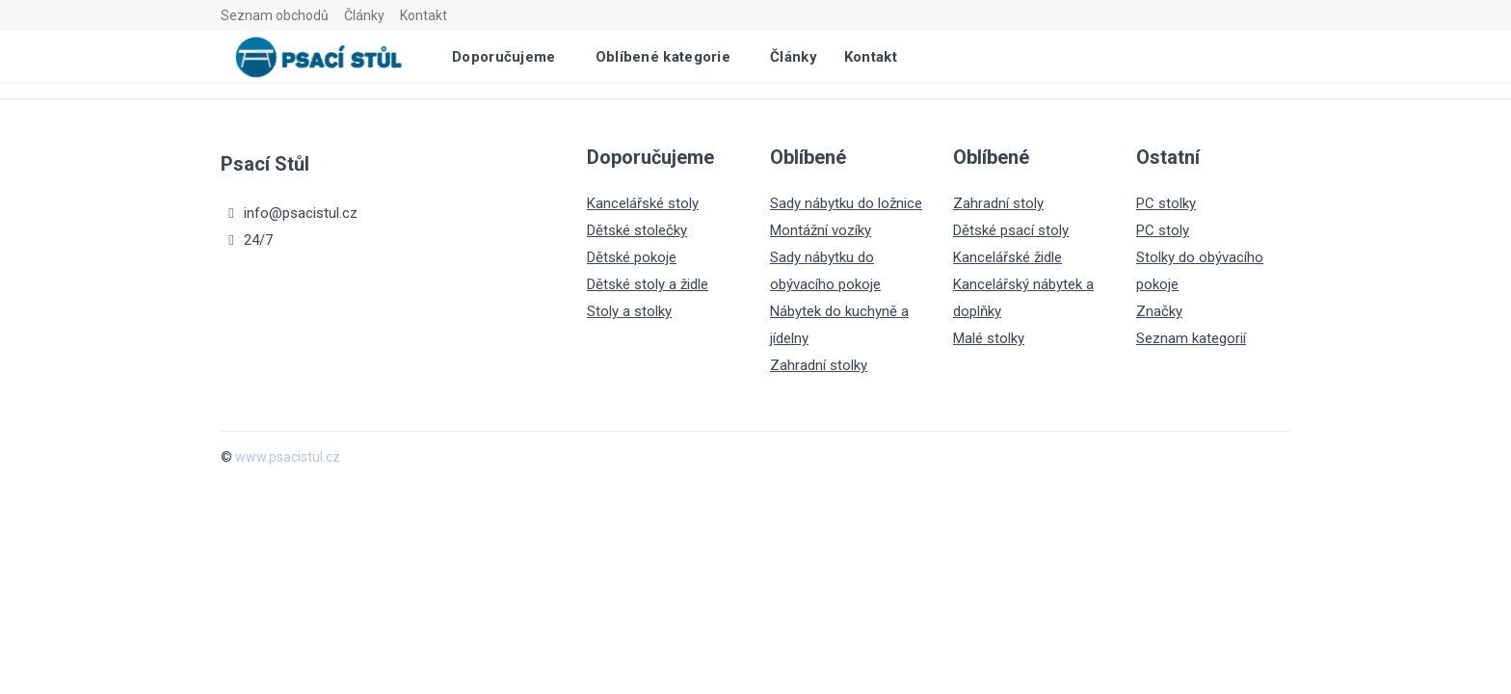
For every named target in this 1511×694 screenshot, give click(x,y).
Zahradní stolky (818, 365)
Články (364, 15)
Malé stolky (988, 338)
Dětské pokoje (631, 257)
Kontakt (423, 15)
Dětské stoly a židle (647, 284)
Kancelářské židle (1007, 257)
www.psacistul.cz (287, 457)
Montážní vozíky (820, 230)
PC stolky (1166, 203)
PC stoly (1162, 230)
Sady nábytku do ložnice (846, 203)
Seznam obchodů (275, 15)
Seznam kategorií (1191, 338)
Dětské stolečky (637, 230)
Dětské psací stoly (1011, 230)
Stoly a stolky (629, 311)
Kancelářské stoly (643, 203)
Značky (1159, 311)
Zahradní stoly (998, 203)
